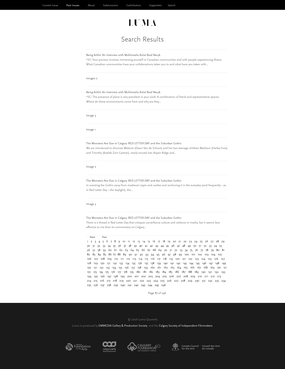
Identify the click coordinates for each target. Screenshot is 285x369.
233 (217, 280)
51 (200, 245)
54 (215, 245)
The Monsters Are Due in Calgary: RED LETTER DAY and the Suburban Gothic (133, 143)
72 (175, 250)
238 (109, 285)
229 (190, 280)
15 (149, 241)
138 (152, 263)
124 (203, 259)
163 (172, 267)
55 (220, 245)
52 (205, 245)
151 (95, 267)
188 (190, 272)
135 (133, 263)
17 (159, 241)
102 (200, 254)
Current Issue (50, 5)
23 (190, 241)
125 (210, 259)
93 (146, 254)
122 (190, 259)
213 (219, 276)
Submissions (110, 5)
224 (155, 280)
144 (191, 263)
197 (109, 276)
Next (92, 237)
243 (143, 285)
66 (143, 250)
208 (185, 276)
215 (95, 280)
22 (185, 241)
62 (121, 250)
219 (121, 280)
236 (96, 285)
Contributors (133, 5)
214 (89, 280)
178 (125, 272)
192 (216, 272)
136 (140, 263)
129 (96, 263)
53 (210, 245)
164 (179, 267)
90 (130, 254)
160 (152, 267)
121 (184, 259)
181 (144, 272)
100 (186, 254)
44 (162, 245)
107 (96, 259)
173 (95, 272)
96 (163, 254)
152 (101, 267)
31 (94, 245)
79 (212, 250)
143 (185, 263)
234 (223, 280)
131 (108, 263)
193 (223, 272)
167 (199, 267)
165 (186, 267)
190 (203, 272)
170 (219, 267)
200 (129, 276)
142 (178, 263)
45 (167, 245)
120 (177, 259)
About (91, 5)
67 (148, 250)
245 (157, 285)
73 (181, 250)
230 (197, 280)
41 (146, 245)
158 (139, 267)
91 (136, 254)
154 (114, 267)
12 (134, 241)
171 (225, 267)
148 (217, 263)
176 (113, 272)
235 (89, 285)
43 (156, 245)
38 (130, 245)
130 (102, 263)
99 (180, 254)
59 (104, 250)
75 (191, 250)
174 (101, 272)
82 (88, 254)
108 (103, 259)
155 (120, 267)
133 (121, 263)
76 (196, 250)
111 (122, 259)
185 (170, 272)
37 (125, 245)
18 (163, 241)
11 (129, 241)
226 (169, 280)
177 (119, 272)
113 (134, 259)
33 (104, 245)
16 (153, 241)
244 (150, 285)
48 (183, 245)
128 (89, 263)
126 (216, 259)
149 (224, 263)
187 (183, 272)
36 (119, 245)
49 (189, 245)
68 (154, 250)
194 (89, 276)
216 (102, 280)
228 (183, 280)
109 (109, 259)
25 (201, 241)
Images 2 (91, 78)
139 (159, 263)
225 (162, 280)
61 (115, 250)
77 (201, 250)
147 (211, 263)
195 (96, 276)
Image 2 (91, 166)
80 (217, 250)
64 (132, 250)
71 (171, 250)
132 (115, 263)
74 (186, 250)
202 (143, 276)
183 (157, 272)
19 (169, 241)
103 (206, 254)
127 (223, 259)
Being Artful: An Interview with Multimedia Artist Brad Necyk (123, 55)
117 (158, 259)
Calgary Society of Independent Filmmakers (185, 325)
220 (128, 280)
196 (102, 276)
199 (122, 276)
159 (146, 267)
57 (94, 250)
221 (135, 280)
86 (110, 254)
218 (115, 280)
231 (204, 280)
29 (222, 241)
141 (172, 263)
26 (206, 241)
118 (164, 259)
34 (109, 245)
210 (200, 276)
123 (197, 259)
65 (137, 250)
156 (127, 267)
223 (149, 280)
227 (176, 280)
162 (166, 267)
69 (160, 250)
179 (132, 272)
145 (198, 263)
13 (139, 241)
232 (210, 280)
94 (152, 254)
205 (164, 276)
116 (152, 259)
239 (116, 285)
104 (213, 254)
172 (89, 272)
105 (220, 254)
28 (217, 241)
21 (179, 241)
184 (164, 272)
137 (146, 263)
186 (177, 272)
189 (196, 272)
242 (136, 285)
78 (207, 250)
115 (146, 259)
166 (192, 267)
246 (163, 285)
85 (104, 254)
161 (159, 267)
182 (151, 272)
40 (140, 245)
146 (204, 263)
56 (88, 250)
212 (213, 276)
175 (107, 272)
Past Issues (72, 5)
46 (172, 245)
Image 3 (91, 115)
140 (165, 263)
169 (212, 267)
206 (171, 276)
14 (143, 241)
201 (137, 276)
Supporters (155, 5)
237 (102, 285)
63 (126, 250)
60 (110, 250)
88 (119, 254)
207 (178, 276)
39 (135, 245)
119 (171, 259)
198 (116, 276)
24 (195, 241)
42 (151, 245)
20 (174, 241)
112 (128, 259)
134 (127, 263)
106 (89, 259)
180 (138, 272)
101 (193, 254)
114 (140, 259)
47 (178, 245)
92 (141, 254)
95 (157, 254)
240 (123, 285)
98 (174, 254)
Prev (104, 237)
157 (133, 267)
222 (142, 280)
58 (99, 250)
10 (124, 241)
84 (99, 254)
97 (169, 254)
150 (89, 267)
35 (114, 245)
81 (223, 250)
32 (98, 245)
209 (192, 276)
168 (205, 267)
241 (130, 285)
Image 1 (91, 129)
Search (171, 5)
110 (116, 259)
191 (210, 272)
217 (108, 280)
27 (212, 241)
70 (165, 250)
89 (124, 254)
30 (88, 245)
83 (94, 254)
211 (206, 276)
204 (157, 276)
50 (194, 245)
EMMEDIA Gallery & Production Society (123, 325)
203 (150, 276)
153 (108, 267)
